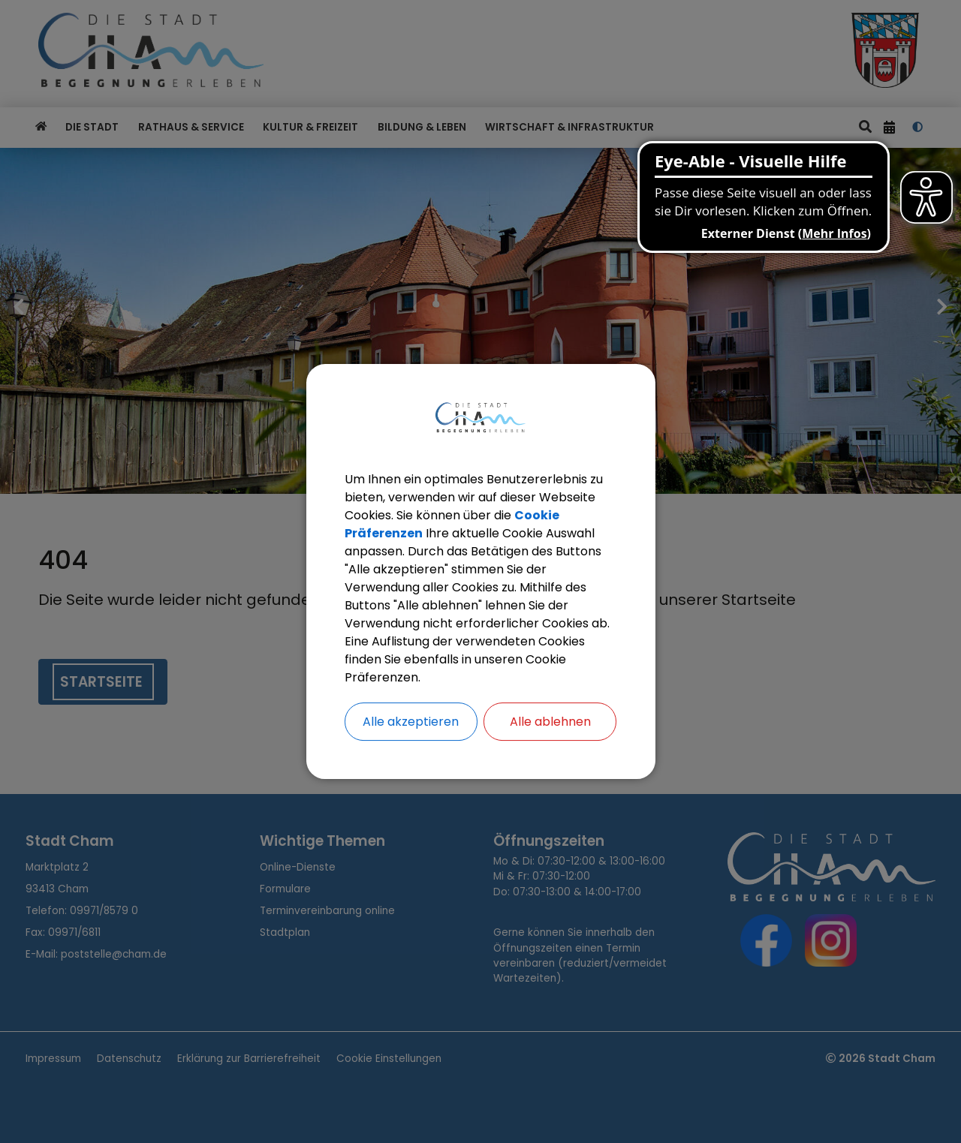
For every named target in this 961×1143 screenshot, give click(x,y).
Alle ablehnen (550, 721)
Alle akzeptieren (411, 721)
